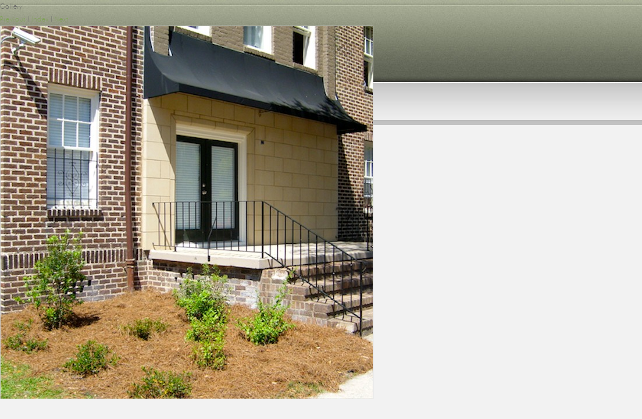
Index (40, 19)
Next (62, 19)
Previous (13, 19)
